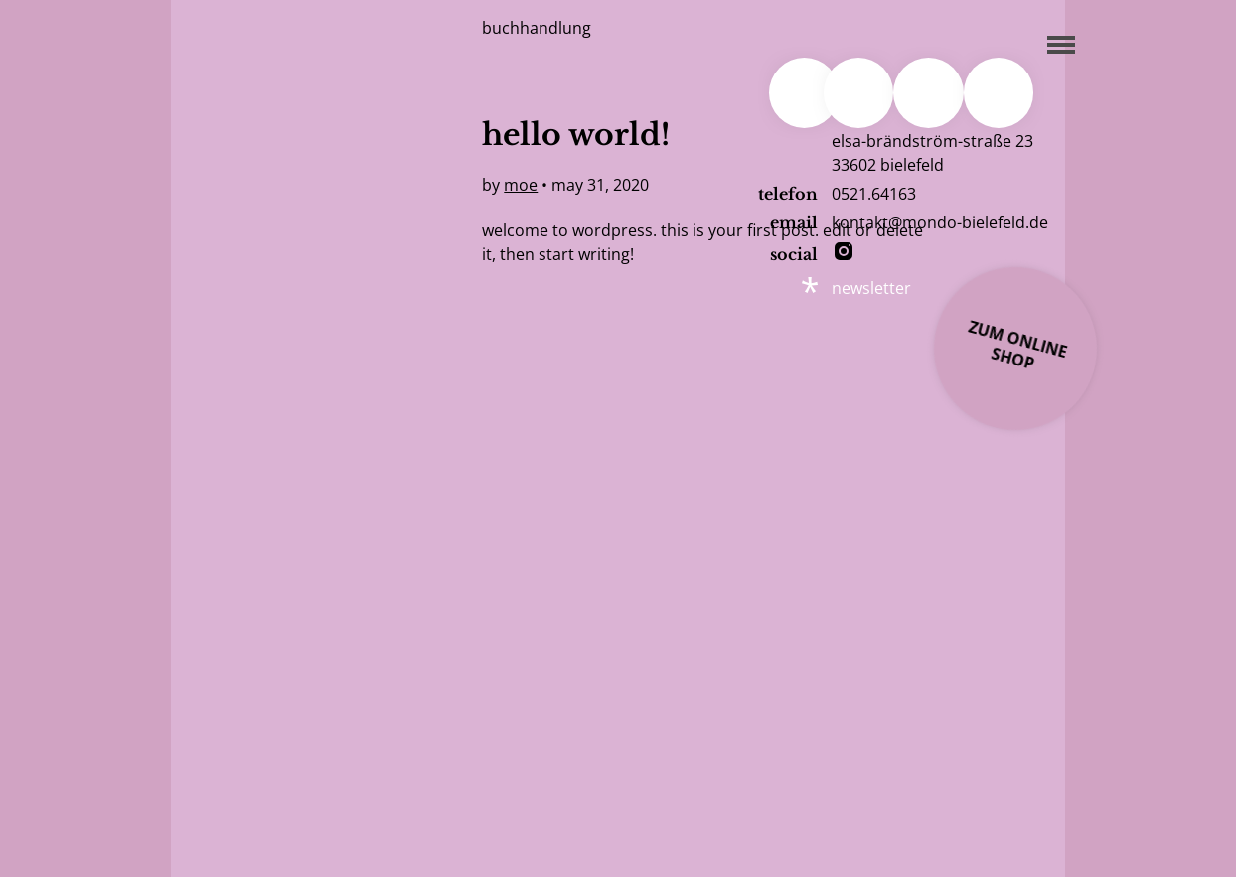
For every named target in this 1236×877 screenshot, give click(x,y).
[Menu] (1055, 42)
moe (521, 185)
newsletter (871, 288)
